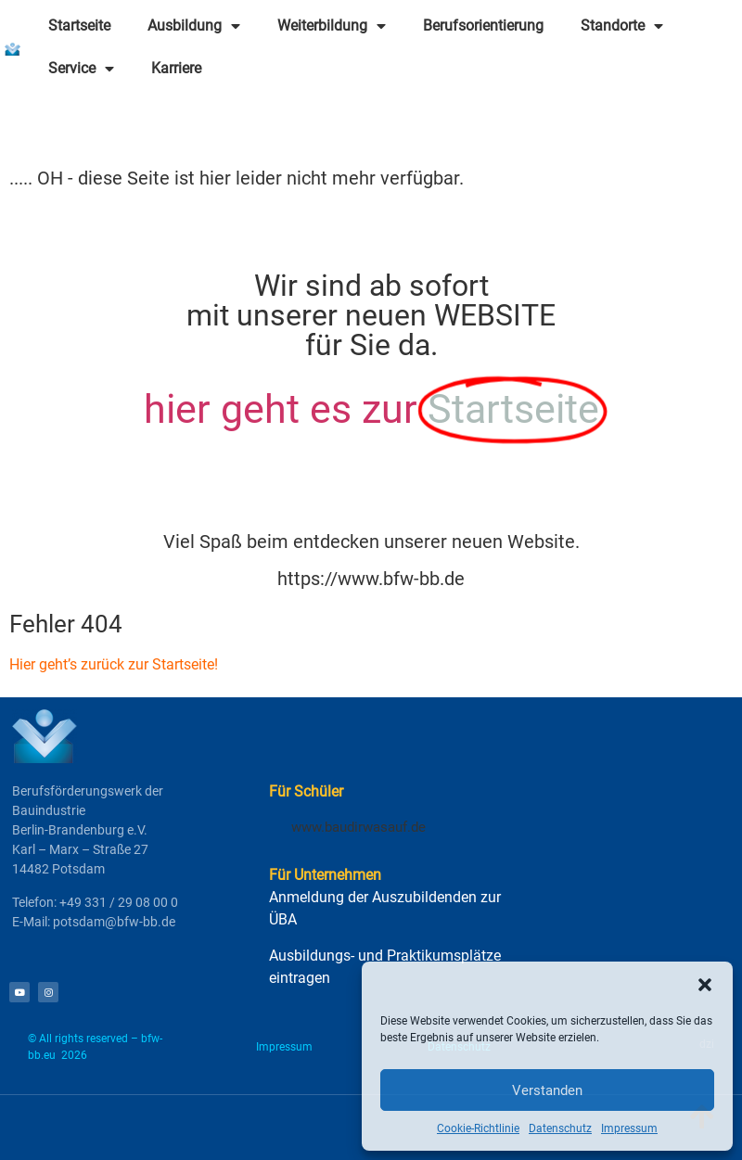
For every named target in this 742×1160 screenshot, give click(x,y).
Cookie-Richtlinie (478, 1128)
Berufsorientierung (483, 25)
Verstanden (547, 1090)
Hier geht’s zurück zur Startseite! (113, 664)
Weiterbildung (331, 26)
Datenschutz (560, 1128)
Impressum (629, 1128)
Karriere (176, 68)
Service (81, 68)
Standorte (622, 26)
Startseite (79, 25)
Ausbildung (193, 26)
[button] (705, 984)
